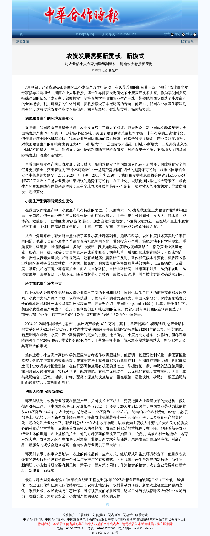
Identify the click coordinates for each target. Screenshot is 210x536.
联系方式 (141, 515)
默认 (191, 34)
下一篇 (19, 34)
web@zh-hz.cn (143, 528)
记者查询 (114, 515)
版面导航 (187, 41)
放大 (169, 34)
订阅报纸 (99, 515)
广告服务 (84, 515)
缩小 (180, 34)
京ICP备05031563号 (105, 533)
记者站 (128, 515)
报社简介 (69, 515)
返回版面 (22, 41)
